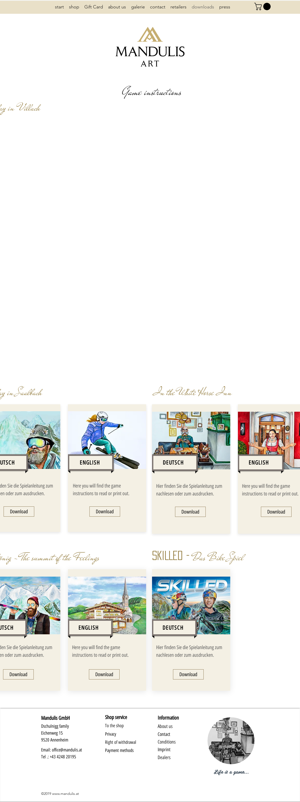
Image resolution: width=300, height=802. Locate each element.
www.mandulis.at (65, 793)
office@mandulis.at (67, 750)
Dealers (164, 757)
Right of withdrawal (120, 742)
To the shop (114, 725)
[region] (231, 745)
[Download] (19, 511)
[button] (263, 6)
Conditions (167, 742)
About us (165, 726)
